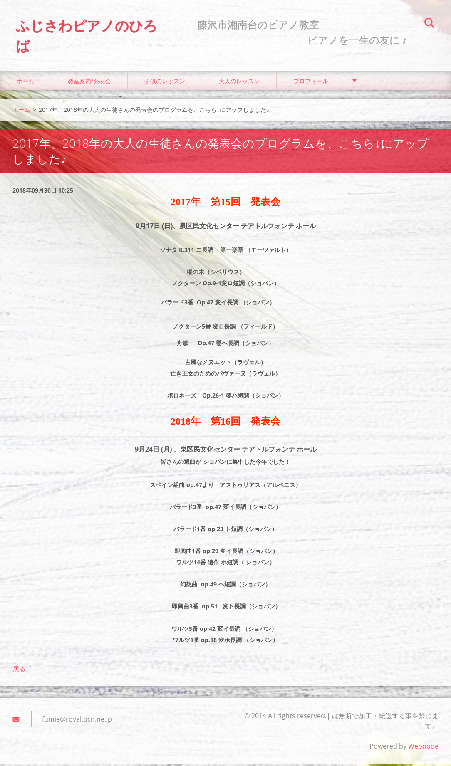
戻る (19, 671)
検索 (429, 24)
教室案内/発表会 (89, 83)
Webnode (423, 748)
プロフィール (310, 83)
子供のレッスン (164, 83)
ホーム (25, 83)
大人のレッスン (239, 83)
